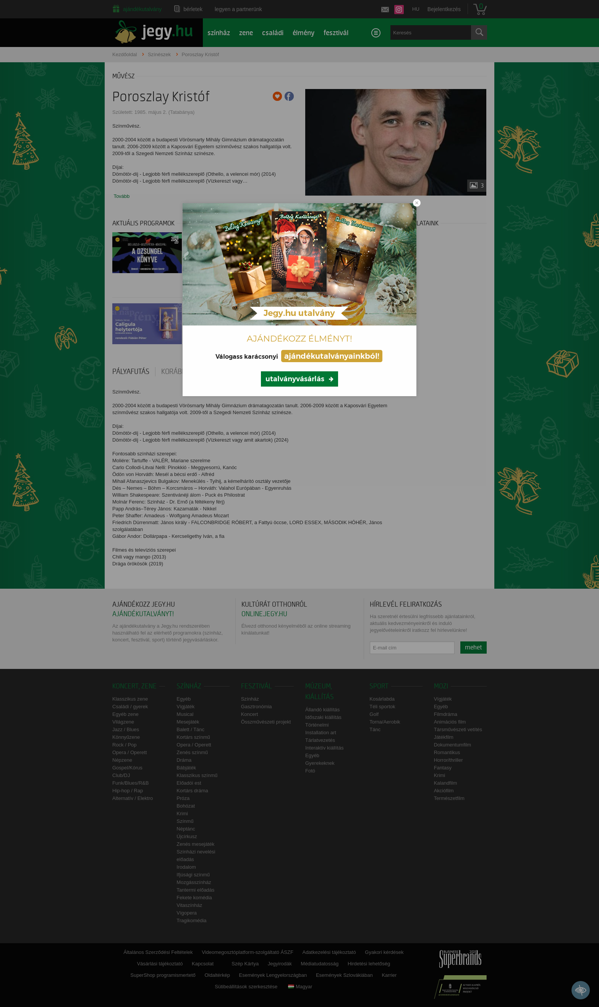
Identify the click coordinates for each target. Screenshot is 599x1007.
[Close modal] (417, 203)
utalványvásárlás (295, 379)
